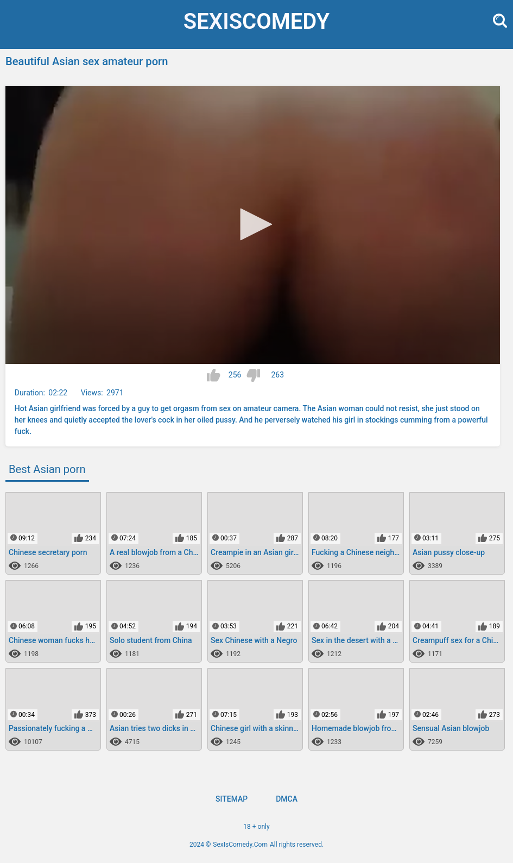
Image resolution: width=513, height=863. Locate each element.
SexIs (256, 21)
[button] (252, 224)
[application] (252, 225)
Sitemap (232, 799)
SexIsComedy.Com (240, 844)
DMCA (286, 799)
